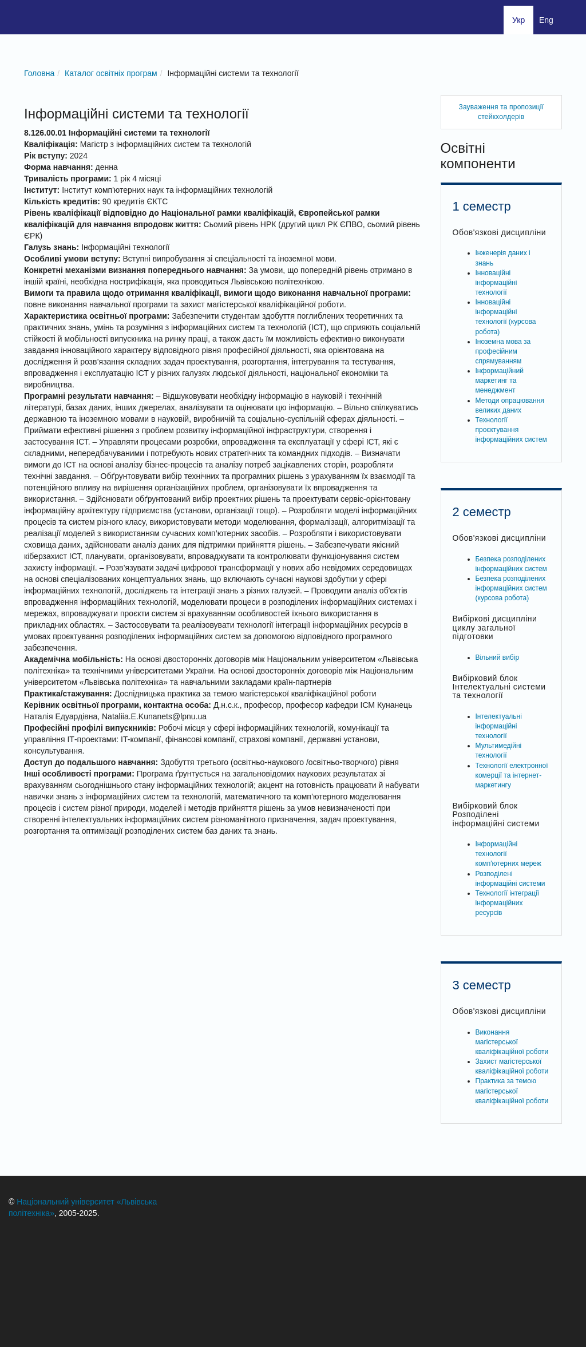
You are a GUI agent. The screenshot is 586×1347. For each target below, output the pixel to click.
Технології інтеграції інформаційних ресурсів (508, 903)
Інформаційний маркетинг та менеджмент (500, 380)
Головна (39, 73)
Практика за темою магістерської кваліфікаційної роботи (512, 1090)
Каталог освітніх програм (111, 73)
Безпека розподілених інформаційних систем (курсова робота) (511, 588)
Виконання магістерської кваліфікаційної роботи (512, 1042)
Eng (546, 20)
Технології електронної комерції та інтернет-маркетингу (512, 775)
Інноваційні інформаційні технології (496, 282)
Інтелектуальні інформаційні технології (499, 726)
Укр (518, 20)
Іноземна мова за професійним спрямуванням (503, 351)
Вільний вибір (498, 657)
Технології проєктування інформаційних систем (511, 429)
